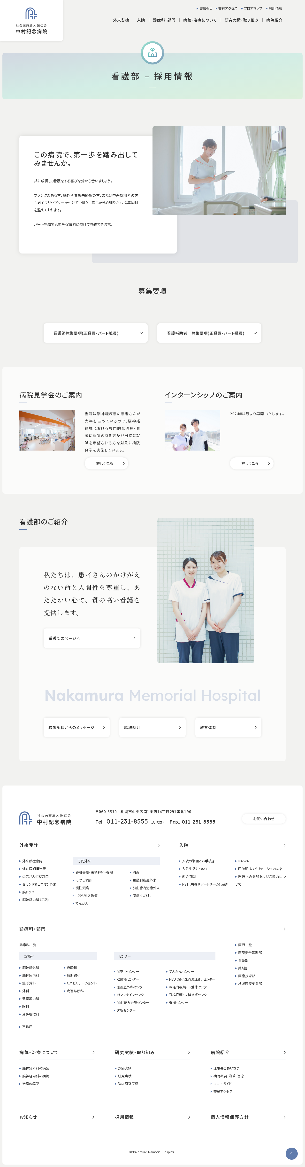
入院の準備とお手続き (198, 860)
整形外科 (29, 983)
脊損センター (178, 1002)
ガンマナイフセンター (132, 994)
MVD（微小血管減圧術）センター (192, 979)
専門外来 (84, 860)
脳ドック (28, 891)
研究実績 (124, 1075)
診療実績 (124, 1068)
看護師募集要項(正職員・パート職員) (85, 333)
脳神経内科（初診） (35, 899)
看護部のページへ (64, 638)
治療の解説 (30, 1083)
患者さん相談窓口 (35, 876)
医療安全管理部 (250, 952)
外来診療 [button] (121, 20)
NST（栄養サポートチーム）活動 (205, 884)
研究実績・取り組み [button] (242, 20)
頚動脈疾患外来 (144, 880)
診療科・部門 (152, 929)
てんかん (82, 903)
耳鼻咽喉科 (30, 1014)
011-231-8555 (127, 821)
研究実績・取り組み (152, 1052)
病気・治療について (56, 1052)
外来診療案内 (32, 860)
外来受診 (89, 845)
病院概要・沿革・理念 (229, 1075)
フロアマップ (253, 8)
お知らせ (205, 8)
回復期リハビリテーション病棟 (260, 868)
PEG (136, 872)
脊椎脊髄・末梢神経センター (189, 994)
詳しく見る (104, 463)
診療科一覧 (27, 944)
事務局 (27, 1026)
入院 (232, 845)
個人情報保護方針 (248, 1117)
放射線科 (73, 975)
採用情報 (275, 8)
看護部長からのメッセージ (71, 727)
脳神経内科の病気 (35, 1075)
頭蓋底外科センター (131, 986)
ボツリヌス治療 (87, 895)
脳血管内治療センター (133, 1002)
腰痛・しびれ (142, 895)
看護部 (243, 960)
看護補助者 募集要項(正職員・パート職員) (205, 333)
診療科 (29, 956)
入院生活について (195, 868)
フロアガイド (223, 1083)
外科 (25, 990)
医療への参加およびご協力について (260, 880)
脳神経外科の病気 (35, 1068)
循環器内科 (30, 998)
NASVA (243, 860)
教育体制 (208, 727)
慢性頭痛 (82, 887)
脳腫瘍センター (128, 979)
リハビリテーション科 (82, 983)
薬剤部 (243, 968)
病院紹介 (248, 1052)
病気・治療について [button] (200, 20)
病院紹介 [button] (274, 20)
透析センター (126, 1010)
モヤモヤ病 (84, 880)
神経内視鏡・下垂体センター (189, 986)
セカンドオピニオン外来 (39, 884)
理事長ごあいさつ (226, 1068)
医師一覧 (245, 944)
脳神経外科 (30, 967)
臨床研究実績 (128, 1083)
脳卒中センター (128, 971)
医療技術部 (246, 975)
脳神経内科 (30, 975)
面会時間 (189, 876)
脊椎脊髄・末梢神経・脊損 (94, 872)
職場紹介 (132, 727)
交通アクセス (227, 8)
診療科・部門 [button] (164, 20)
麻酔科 (72, 967)
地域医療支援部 (250, 983)
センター (125, 956)
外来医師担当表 (34, 868)
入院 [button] (141, 20)
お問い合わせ (263, 819)
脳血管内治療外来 (146, 887)
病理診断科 (75, 990)
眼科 (25, 1006)
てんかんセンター (181, 971)
